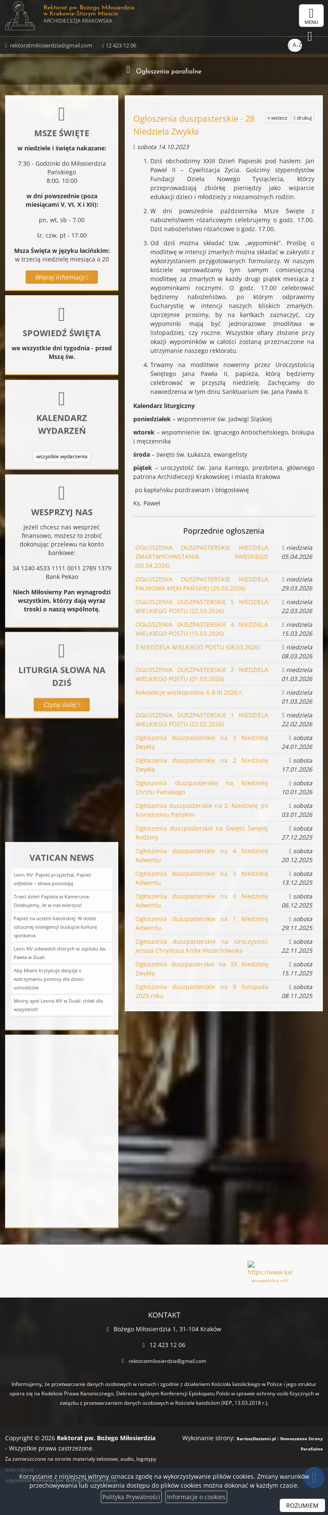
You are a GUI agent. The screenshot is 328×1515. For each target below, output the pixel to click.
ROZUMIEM (302, 1505)
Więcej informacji (61, 277)
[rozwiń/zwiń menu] (311, 15)
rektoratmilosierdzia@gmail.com (50, 49)
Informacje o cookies (196, 1497)
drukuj (303, 117)
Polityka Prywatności (131, 1497)
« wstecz (277, 117)
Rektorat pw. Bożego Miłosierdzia (94, 19)
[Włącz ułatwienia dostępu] (279, 16)
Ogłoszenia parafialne (168, 70)
